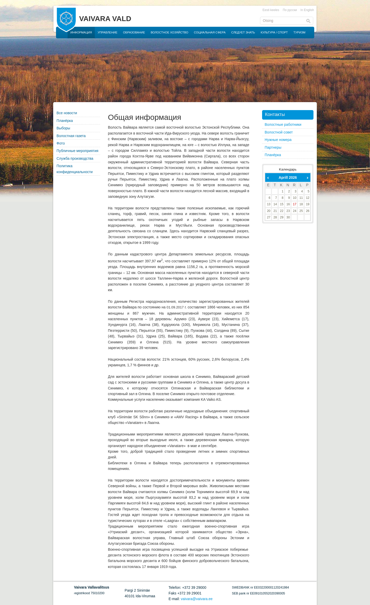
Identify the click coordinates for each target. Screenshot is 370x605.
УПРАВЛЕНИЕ (107, 32)
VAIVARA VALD (105, 19)
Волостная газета (71, 136)
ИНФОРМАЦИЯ (81, 32)
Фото (61, 143)
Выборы (63, 128)
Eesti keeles (271, 10)
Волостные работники (283, 124)
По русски (290, 10)
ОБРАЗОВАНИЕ (134, 32)
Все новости (67, 113)
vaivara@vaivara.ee (196, 599)
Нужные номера (278, 140)
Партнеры (273, 147)
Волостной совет (279, 132)
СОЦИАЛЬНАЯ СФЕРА (210, 32)
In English (307, 10)
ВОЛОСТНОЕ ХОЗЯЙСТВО (169, 32)
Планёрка (65, 121)
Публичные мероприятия (77, 151)
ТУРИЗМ (299, 32)
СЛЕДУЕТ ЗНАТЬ (243, 32)
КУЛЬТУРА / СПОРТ (274, 32)
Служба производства (75, 158)
